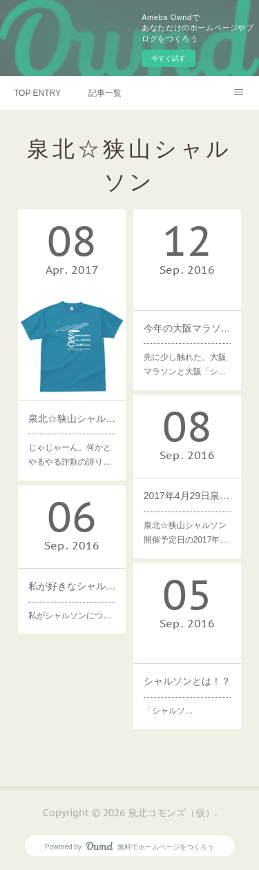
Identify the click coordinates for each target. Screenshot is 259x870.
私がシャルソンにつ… (69, 615)
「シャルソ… (168, 711)
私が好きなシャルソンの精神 (71, 585)
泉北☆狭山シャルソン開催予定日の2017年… (186, 532)
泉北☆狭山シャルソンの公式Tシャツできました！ (71, 418)
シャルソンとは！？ (187, 681)
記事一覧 (105, 93)
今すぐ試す (168, 58)
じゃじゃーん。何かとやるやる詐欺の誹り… (69, 455)
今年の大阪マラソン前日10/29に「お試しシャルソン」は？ (187, 328)
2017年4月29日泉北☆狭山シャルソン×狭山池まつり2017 (187, 495)
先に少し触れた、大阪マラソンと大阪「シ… (185, 364)
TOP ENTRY (37, 93)
